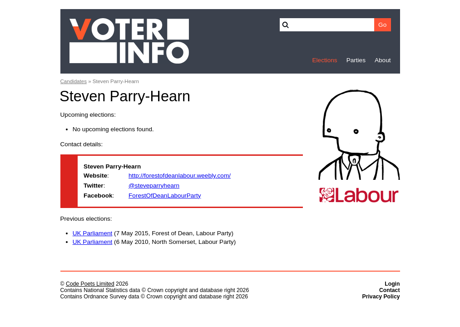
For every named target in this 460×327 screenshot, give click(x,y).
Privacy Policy (381, 296)
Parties (356, 60)
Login (392, 284)
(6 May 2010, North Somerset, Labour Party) (154, 241)
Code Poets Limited (90, 284)
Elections (324, 60)
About (383, 60)
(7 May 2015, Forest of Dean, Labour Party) (153, 233)
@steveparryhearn (154, 185)
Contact (389, 290)
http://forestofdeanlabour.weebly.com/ (180, 175)
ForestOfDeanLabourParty (165, 195)
